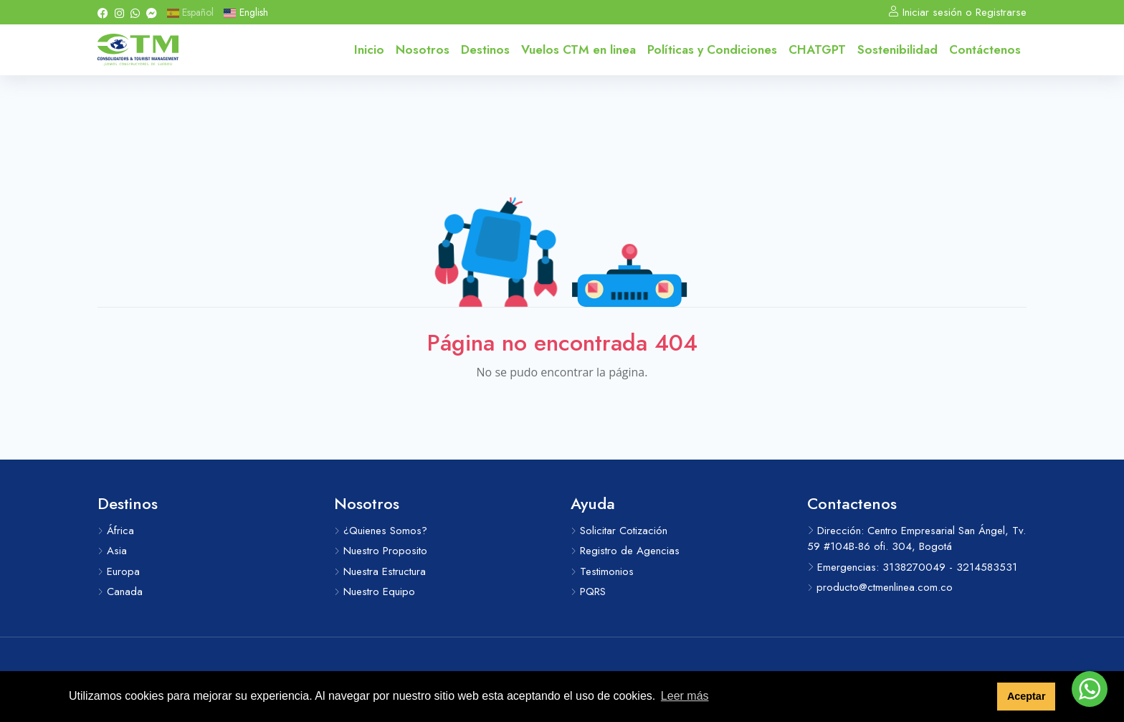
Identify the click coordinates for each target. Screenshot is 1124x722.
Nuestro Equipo (374, 591)
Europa (118, 571)
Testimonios (602, 571)
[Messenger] (151, 12)
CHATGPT (817, 49)
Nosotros (422, 49)
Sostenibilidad (897, 49)
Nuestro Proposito (380, 551)
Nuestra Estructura (380, 571)
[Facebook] (102, 12)
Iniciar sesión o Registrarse (957, 12)
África (115, 530)
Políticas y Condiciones (712, 49)
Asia (112, 551)
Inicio (369, 49)
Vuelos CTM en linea (578, 49)
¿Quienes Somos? (380, 530)
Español (190, 12)
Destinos (485, 49)
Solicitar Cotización (619, 530)
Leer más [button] (685, 696)
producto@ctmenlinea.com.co (880, 587)
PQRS (588, 591)
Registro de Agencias (625, 551)
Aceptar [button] (1026, 696)
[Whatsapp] (135, 12)
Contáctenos (985, 49)
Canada (120, 591)
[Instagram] (119, 12)
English (245, 12)
